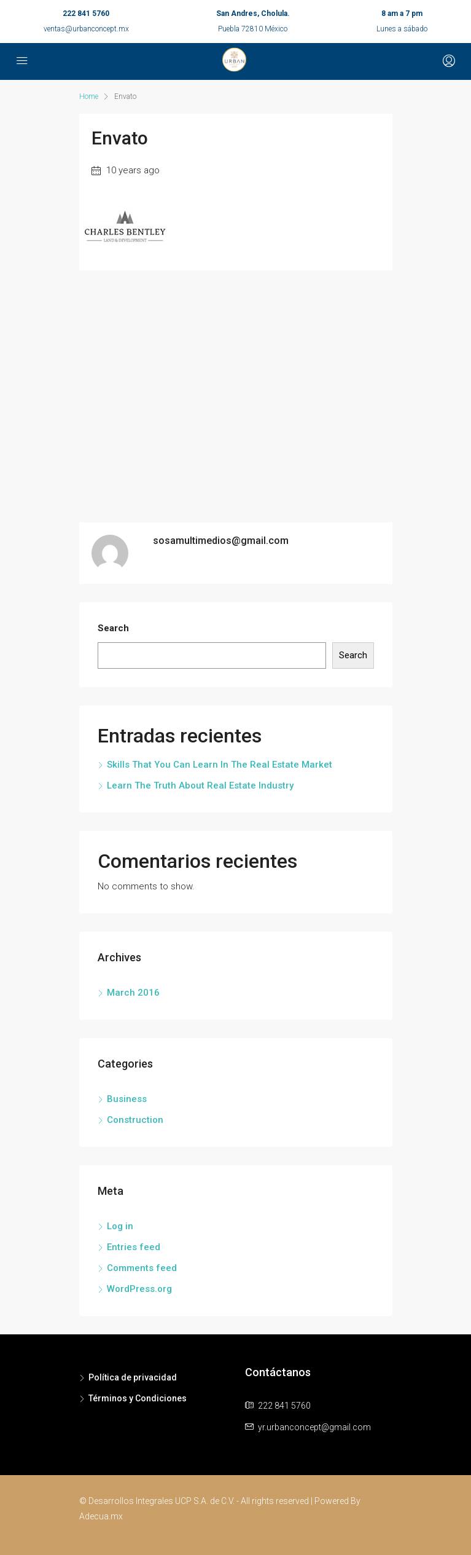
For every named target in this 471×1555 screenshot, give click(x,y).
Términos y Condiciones (137, 1398)
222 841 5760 (86, 13)
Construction (135, 1119)
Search (113, 628)
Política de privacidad (132, 1377)
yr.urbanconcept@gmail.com (314, 1427)
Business (127, 1098)
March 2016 (133, 992)
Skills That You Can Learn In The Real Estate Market (219, 764)
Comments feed (142, 1268)
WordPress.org (139, 1288)
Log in (120, 1226)
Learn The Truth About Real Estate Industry (200, 785)
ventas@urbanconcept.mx (86, 29)
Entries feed (133, 1247)
